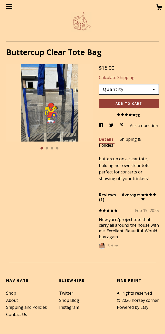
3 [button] (52, 148)
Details (107, 139)
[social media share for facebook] (101, 125)
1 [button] (41, 148)
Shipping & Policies (120, 142)
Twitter (66, 293)
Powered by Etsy (132, 307)
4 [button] (57, 148)
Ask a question (144, 125)
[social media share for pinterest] (122, 125)
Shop (11, 293)
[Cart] (159, 8)
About (12, 300)
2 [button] (47, 148)
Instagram (69, 307)
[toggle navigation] (9, 6)
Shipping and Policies (26, 307)
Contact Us (16, 314)
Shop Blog (69, 300)
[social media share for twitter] (112, 125)
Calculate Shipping (117, 77)
